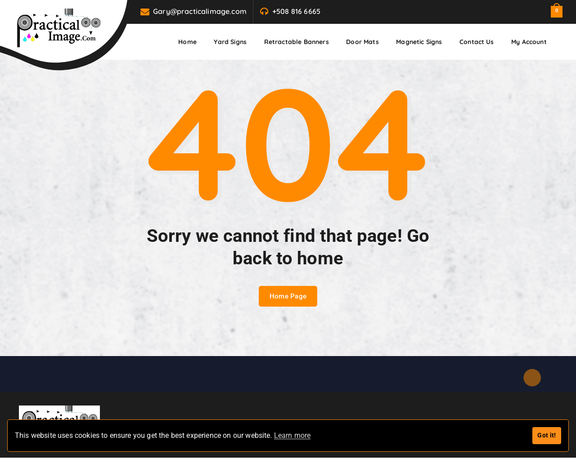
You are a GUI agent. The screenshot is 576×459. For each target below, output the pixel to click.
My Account (529, 42)
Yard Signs (230, 42)
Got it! (546, 435)
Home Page (288, 297)
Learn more (292, 435)
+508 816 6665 (296, 11)
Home (187, 42)
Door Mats (362, 42)
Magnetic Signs (419, 42)
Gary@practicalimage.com (200, 11)
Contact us (476, 42)
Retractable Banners (296, 42)
